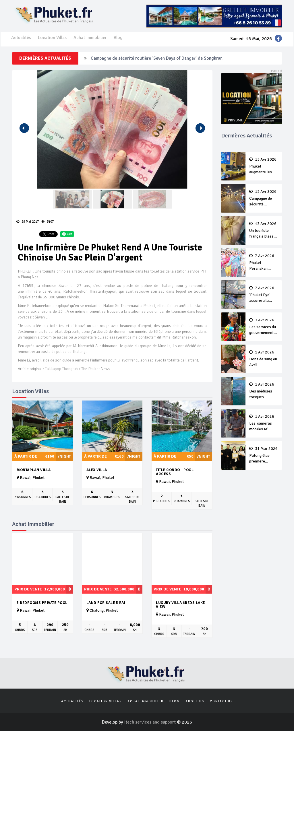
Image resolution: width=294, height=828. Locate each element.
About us (194, 701)
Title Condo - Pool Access (175, 472)
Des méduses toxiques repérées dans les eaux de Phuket (263, 391)
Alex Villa (96, 470)
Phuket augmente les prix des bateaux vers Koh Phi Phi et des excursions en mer (263, 166)
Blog (118, 37)
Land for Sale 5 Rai (105, 603)
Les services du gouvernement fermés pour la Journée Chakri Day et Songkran (263, 327)
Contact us (221, 701)
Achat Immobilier (90, 37)
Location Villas (52, 37)
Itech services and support (150, 722)
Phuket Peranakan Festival (263, 262)
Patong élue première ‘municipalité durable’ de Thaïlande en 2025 (263, 455)
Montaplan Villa (34, 470)
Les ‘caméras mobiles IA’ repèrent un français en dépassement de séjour (263, 423)
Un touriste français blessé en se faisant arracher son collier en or (263, 230)
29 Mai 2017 (27, 221)
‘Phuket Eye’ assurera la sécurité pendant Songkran (263, 295)
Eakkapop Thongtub (61, 368)
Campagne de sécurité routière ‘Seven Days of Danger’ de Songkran (157, 58)
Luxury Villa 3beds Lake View (180, 605)
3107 (47, 221)
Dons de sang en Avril (263, 358)
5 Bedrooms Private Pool (42, 603)
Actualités (21, 37)
